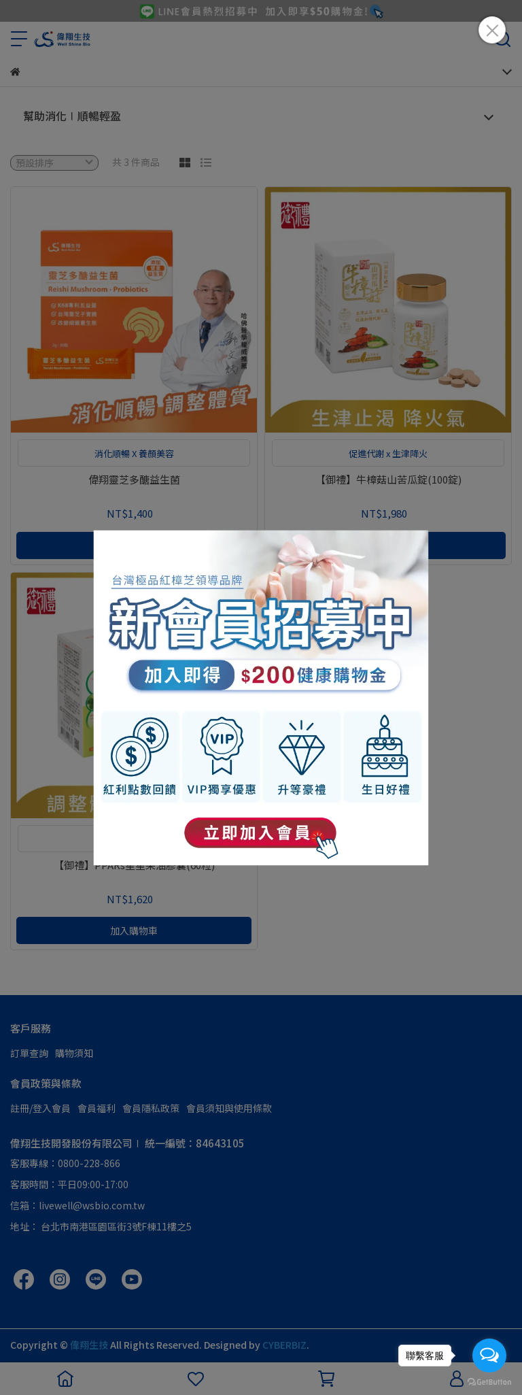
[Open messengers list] (489, 1356)
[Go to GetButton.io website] (489, 1381)
